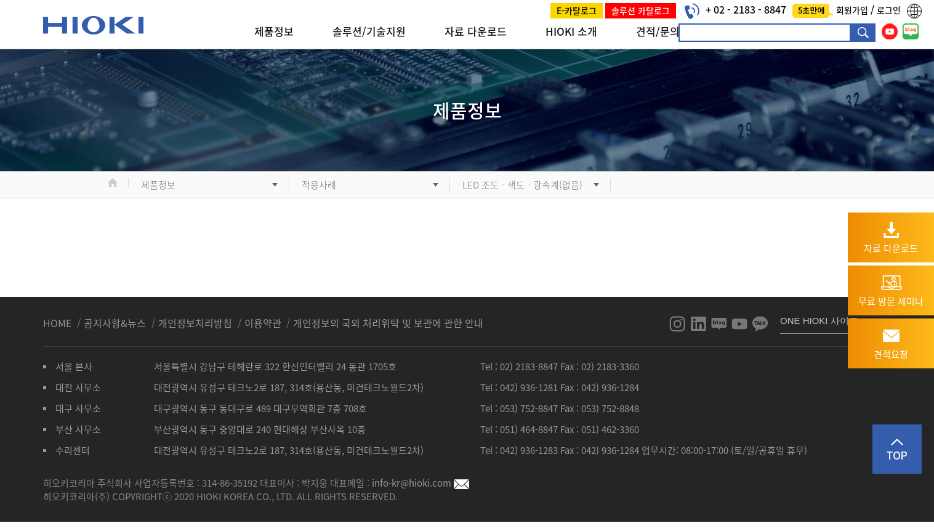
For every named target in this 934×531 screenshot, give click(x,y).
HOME (58, 322)
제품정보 (274, 31)
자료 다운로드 (476, 31)
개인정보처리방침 (196, 322)
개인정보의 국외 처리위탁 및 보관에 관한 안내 (388, 322)
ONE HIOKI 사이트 (819, 320)
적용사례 (319, 185)
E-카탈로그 (577, 10)
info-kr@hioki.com (420, 483)
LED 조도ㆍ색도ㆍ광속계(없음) (522, 185)
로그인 (889, 10)
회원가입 (853, 10)
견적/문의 (658, 31)
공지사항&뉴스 (116, 322)
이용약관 (262, 322)
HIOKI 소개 (571, 31)
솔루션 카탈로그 (640, 10)
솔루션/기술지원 (369, 31)
